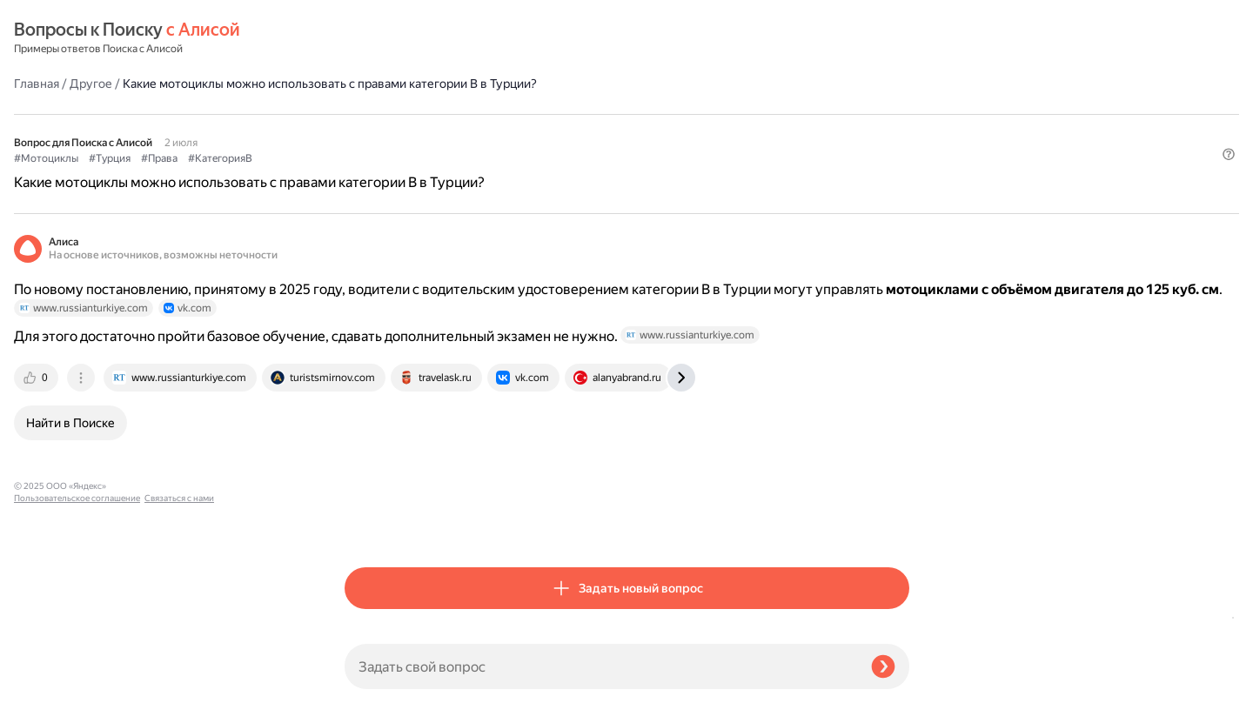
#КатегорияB (551, 114)
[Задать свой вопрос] (601, 666)
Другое (421, 38)
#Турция (440, 114)
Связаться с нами (49, 682)
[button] (898, 142)
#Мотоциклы (377, 114)
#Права (490, 114)
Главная (367, 38)
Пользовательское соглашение (77, 670)
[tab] (368, 384)
